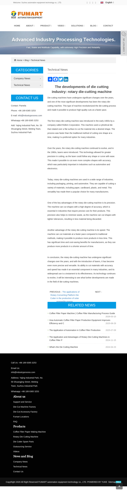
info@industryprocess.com (30, 115)
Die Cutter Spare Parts (23, 441)
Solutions (77, 26)
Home (17, 26)
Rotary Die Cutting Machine (25, 437)
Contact (108, 26)
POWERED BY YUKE (97, 482)
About (30, 26)
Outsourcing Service (22, 446)
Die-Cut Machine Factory (24, 407)
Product (46, 26)
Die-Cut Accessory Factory (25, 412)
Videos (16, 451)
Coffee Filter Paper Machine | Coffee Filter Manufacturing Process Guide (82, 313)
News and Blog (23, 456)
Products (19, 426)
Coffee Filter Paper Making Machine (29, 432)
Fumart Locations (21, 417)
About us (19, 396)
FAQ (15, 421)
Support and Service (22, 402)
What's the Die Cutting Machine (63, 347)
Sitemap (112, 482)
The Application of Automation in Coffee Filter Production (75, 330)
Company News (22, 78)
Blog (93, 26)
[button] (34, 26)
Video (61, 26)
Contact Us (18, 471)
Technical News (37, 60)
